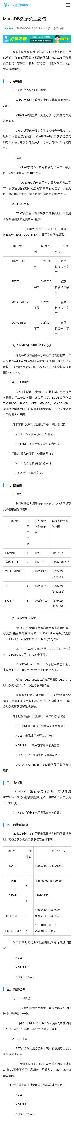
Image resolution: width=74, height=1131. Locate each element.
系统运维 (58, 28)
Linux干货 (45, 28)
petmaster (8, 28)
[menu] (68, 5)
